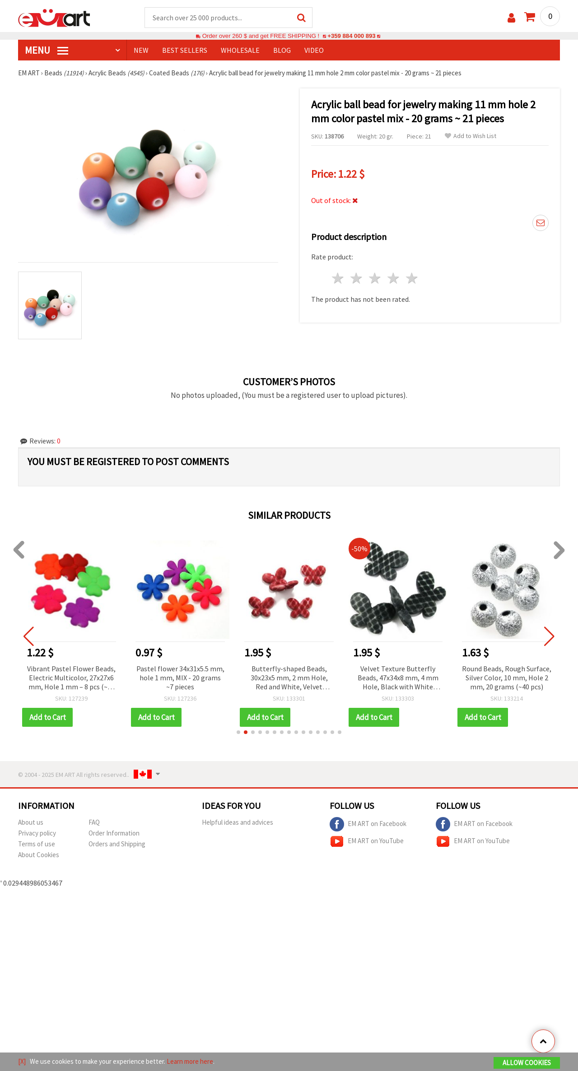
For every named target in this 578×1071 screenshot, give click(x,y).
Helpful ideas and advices (237, 822)
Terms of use (36, 844)
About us (30, 822)
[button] (238, 732)
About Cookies (38, 854)
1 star (338, 278)
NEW (141, 50)
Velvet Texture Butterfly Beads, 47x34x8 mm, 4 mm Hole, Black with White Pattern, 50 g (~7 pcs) (398, 678)
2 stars (357, 278)
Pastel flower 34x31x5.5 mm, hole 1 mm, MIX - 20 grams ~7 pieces (181, 677)
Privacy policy (37, 833)
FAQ (94, 822)
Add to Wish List (470, 136)
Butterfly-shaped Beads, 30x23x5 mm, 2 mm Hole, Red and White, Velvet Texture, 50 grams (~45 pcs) (289, 678)
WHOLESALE (240, 50)
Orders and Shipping (117, 844)
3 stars (375, 278)
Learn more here (190, 1061)
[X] (22, 1061)
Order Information (114, 833)
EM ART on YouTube (367, 841)
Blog (282, 50)
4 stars (393, 278)
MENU (46, 50)
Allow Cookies (527, 1062)
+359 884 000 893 (351, 35)
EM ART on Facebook (368, 824)
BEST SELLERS (184, 50)
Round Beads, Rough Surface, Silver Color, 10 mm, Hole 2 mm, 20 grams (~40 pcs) (507, 677)
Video (314, 50)
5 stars (412, 278)
